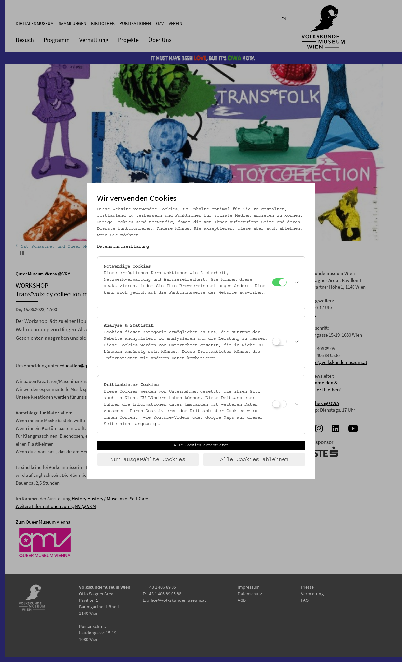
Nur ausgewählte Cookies (147, 459)
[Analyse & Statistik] (279, 342)
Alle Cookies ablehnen (254, 459)
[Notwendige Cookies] (279, 282)
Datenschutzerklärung (123, 247)
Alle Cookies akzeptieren (201, 445)
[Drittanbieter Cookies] (279, 404)
